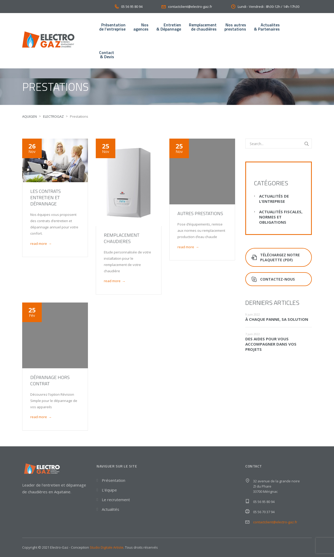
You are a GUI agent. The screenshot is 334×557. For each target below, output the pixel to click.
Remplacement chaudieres (121, 238)
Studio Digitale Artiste (106, 547)
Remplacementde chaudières (203, 27)
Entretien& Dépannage (168, 27)
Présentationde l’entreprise (112, 27)
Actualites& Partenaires (267, 27)
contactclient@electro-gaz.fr (275, 522)
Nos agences (140, 27)
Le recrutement (116, 499)
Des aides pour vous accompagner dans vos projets (270, 344)
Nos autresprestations (235, 27)
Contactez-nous (273, 279)
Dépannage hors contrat (50, 380)
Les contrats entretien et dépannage (45, 197)
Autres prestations (200, 213)
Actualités (110, 509)
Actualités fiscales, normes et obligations (280, 217)
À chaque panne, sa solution (276, 319)
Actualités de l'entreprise (274, 198)
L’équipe (109, 490)
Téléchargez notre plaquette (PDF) (276, 257)
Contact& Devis (106, 54)
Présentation (113, 480)
